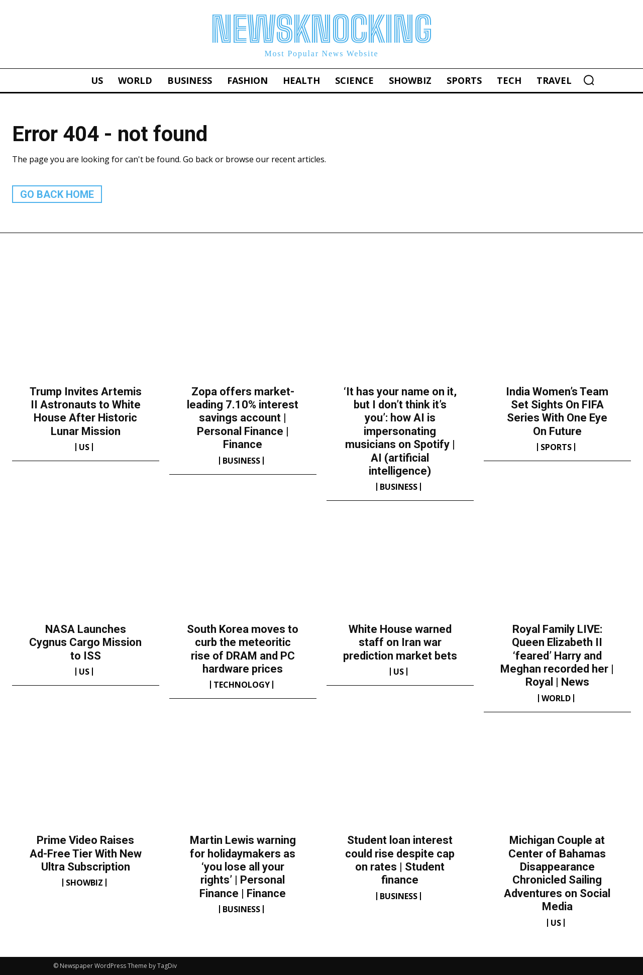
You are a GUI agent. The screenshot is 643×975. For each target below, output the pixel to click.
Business (241, 461)
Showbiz (84, 883)
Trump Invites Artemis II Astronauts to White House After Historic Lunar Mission (86, 411)
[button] (589, 80)
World (556, 698)
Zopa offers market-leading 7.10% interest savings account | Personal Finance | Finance (242, 418)
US (84, 447)
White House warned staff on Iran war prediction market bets (400, 642)
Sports (556, 447)
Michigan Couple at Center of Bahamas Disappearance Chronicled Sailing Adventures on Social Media (557, 873)
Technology (241, 685)
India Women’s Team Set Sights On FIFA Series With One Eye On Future (557, 411)
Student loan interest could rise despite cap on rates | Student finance (400, 860)
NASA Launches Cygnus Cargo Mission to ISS (85, 642)
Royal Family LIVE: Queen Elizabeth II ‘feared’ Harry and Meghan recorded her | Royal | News (557, 656)
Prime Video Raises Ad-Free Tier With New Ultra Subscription (86, 853)
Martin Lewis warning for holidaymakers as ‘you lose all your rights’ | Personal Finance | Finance (243, 867)
